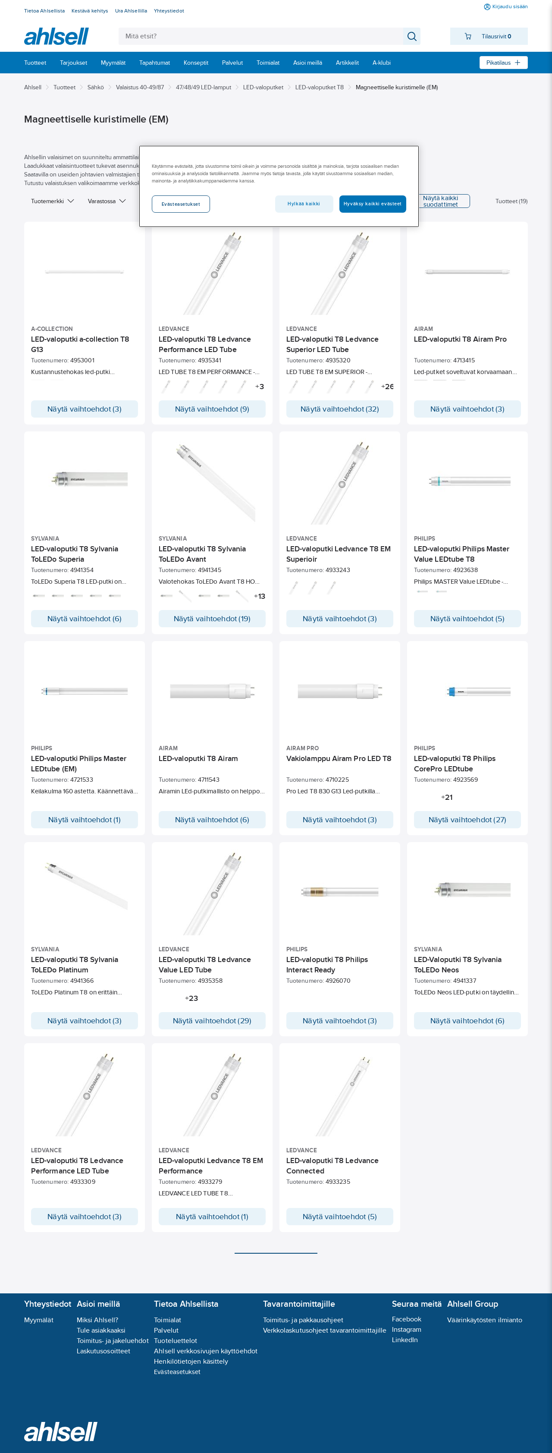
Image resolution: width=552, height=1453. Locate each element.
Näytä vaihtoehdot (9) (212, 409)
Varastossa (107, 201)
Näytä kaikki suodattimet (429, 201)
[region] (279, 186)
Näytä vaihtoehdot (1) (84, 819)
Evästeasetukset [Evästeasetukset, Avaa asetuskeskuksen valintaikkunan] (181, 204)
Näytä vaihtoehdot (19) (212, 618)
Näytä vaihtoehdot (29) (212, 1029)
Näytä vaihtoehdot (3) (84, 409)
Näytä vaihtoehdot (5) (467, 618)
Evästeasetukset (177, 1371)
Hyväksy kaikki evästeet (373, 203)
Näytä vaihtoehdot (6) (84, 618)
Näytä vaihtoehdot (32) (340, 409)
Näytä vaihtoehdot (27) (468, 819)
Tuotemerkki (52, 201)
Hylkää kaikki (304, 203)
